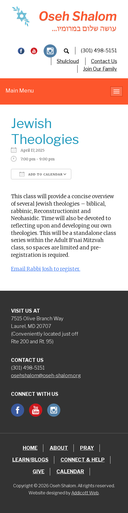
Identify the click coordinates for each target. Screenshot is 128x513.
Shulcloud (68, 61)
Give (38, 471)
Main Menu (19, 90)
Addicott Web (85, 492)
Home (30, 448)
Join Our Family (100, 69)
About (59, 448)
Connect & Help (83, 460)
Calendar (70, 471)
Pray (87, 448)
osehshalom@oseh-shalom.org (46, 375)
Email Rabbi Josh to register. (45, 269)
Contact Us (104, 61)
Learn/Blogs (30, 460)
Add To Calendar (41, 174)
